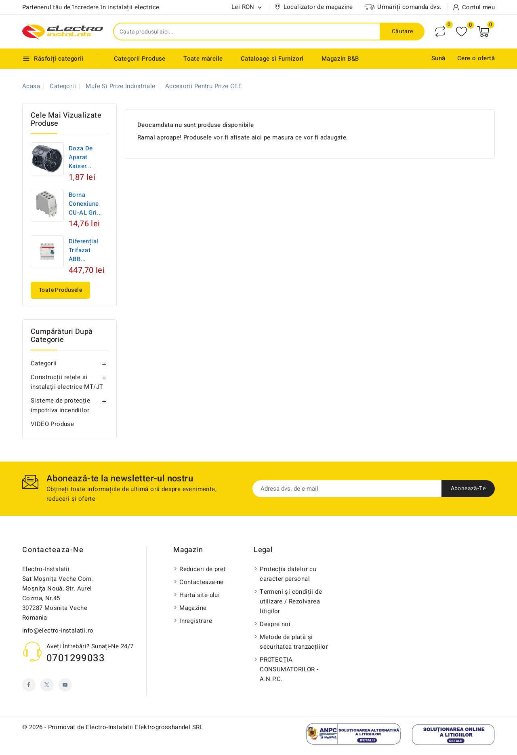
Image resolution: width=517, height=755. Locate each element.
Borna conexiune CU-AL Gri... (85, 203)
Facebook (29, 685)
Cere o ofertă (476, 58)
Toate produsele (60, 290)
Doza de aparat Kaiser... (81, 157)
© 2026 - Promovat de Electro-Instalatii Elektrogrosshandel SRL (112, 727)
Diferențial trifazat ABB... (83, 250)
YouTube (65, 685)
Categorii (44, 363)
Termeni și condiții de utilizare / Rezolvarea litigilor (291, 601)
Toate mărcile (203, 58)
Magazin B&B (340, 58)
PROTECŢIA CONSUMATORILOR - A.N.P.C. (289, 669)
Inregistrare (195, 620)
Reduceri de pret (202, 569)
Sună (438, 58)
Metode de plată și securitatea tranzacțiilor (294, 642)
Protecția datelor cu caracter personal (288, 574)
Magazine (192, 607)
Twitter (47, 685)
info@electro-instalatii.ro (57, 630)
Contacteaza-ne (53, 549)
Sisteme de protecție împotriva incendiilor (60, 405)
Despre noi (275, 624)
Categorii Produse (140, 58)
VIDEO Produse (52, 424)
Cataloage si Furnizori (272, 58)
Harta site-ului (199, 595)
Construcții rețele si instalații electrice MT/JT (67, 382)
